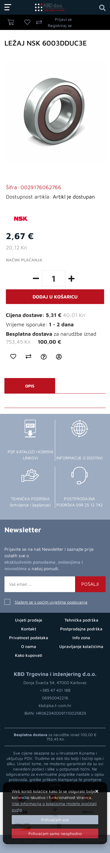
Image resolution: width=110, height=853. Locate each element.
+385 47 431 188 (55, 690)
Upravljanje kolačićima (81, 646)
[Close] (55, 819)
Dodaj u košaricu (55, 296)
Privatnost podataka (28, 637)
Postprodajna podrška (81, 628)
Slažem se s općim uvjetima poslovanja (51, 602)
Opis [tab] (29, 385)
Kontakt (28, 628)
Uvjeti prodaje (28, 619)
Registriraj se (60, 25)
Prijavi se (63, 19)
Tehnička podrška (81, 619)
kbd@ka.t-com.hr (55, 705)
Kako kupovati (28, 655)
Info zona (81, 637)
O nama (28, 646)
